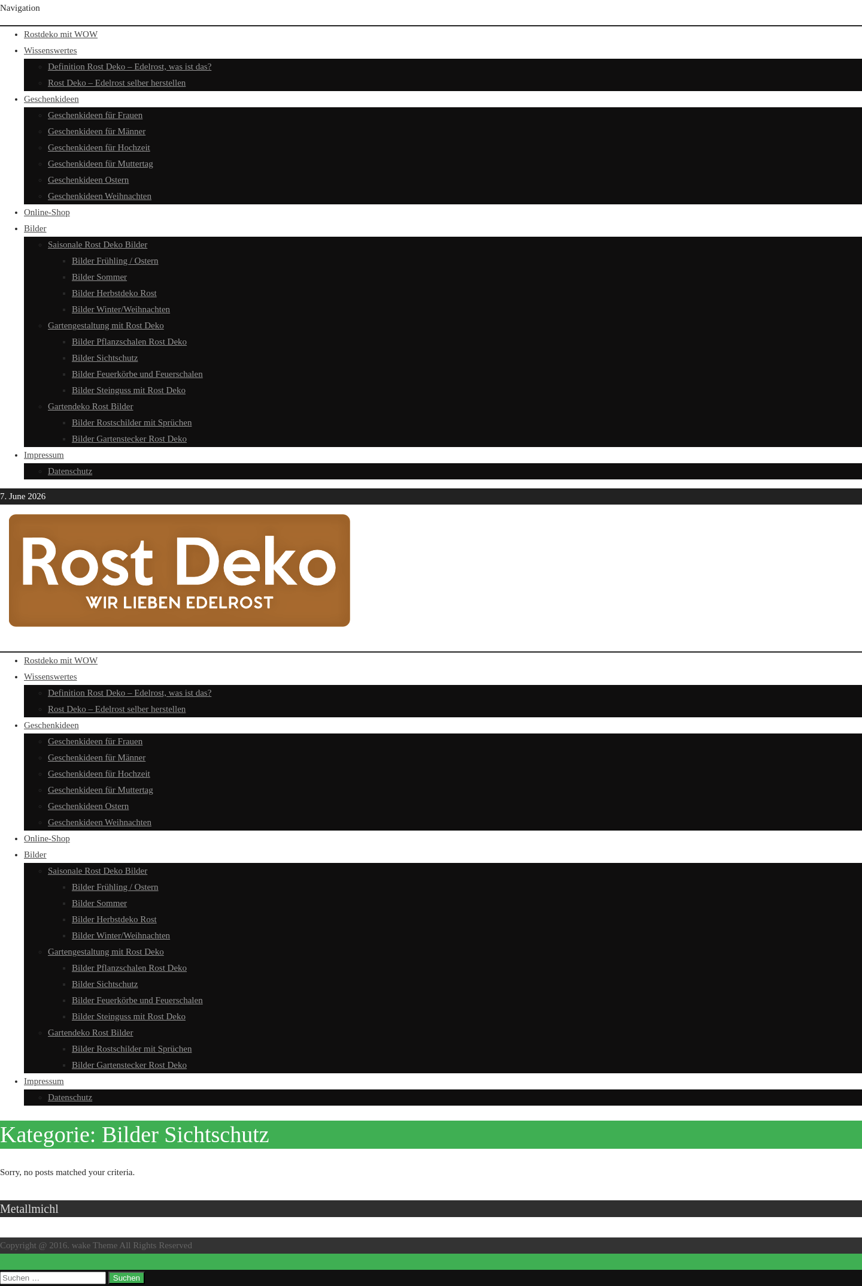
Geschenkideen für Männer (96, 131)
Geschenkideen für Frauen (95, 115)
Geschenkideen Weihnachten (99, 196)
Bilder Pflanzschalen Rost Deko (129, 341)
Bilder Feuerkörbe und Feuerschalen (137, 374)
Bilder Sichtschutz (105, 358)
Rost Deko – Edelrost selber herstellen (117, 82)
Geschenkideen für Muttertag (100, 163)
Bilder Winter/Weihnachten (121, 309)
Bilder (35, 228)
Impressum (44, 455)
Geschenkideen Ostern (88, 180)
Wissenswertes (50, 50)
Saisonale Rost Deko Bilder (97, 244)
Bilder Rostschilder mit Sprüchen (132, 422)
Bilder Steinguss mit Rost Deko (129, 390)
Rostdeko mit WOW (61, 34)
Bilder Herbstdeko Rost (114, 293)
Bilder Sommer (99, 277)
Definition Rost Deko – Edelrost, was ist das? (129, 66)
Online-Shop (47, 212)
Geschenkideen (51, 99)
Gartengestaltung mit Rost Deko (106, 325)
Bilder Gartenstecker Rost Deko (129, 438)
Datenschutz (70, 471)
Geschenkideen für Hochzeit (99, 147)
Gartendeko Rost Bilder (90, 406)
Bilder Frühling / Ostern (115, 260)
